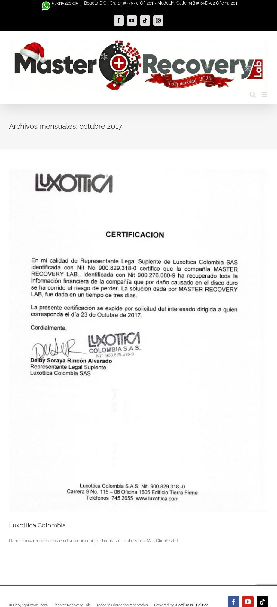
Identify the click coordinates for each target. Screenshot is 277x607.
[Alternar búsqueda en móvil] (253, 94)
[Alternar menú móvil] (265, 94)
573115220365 (59, 3)
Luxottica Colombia (37, 525)
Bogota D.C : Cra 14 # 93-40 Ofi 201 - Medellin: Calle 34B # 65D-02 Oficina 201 (160, 3)
